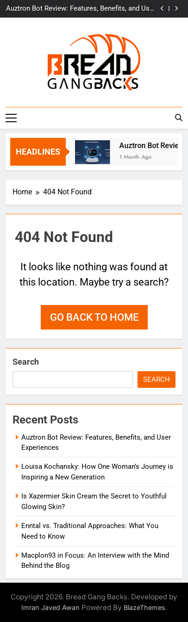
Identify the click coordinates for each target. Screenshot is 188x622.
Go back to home (94, 317)
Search (26, 362)
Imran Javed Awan (50, 607)
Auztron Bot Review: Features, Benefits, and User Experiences (81, 8)
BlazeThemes (144, 607)
